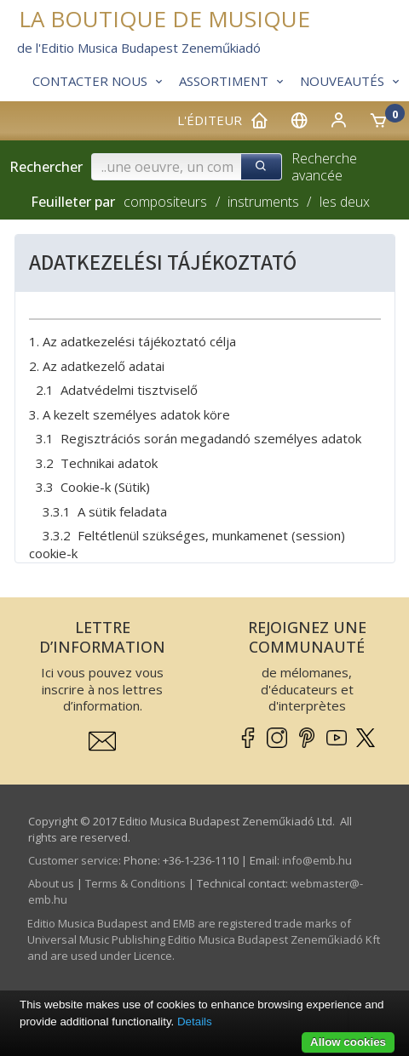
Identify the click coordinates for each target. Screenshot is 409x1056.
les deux (345, 201)
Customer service (73, 860)
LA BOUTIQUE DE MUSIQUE (164, 19)
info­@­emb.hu (317, 860)
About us (51, 883)
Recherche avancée (324, 167)
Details (194, 1021)
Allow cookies (348, 1042)
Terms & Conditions (135, 883)
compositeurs (165, 201)
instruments (263, 201)
